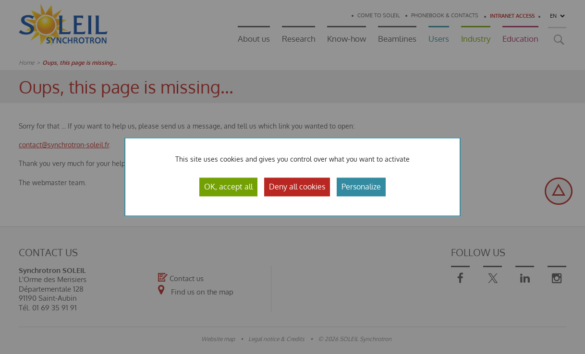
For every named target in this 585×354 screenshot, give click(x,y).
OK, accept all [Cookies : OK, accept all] (228, 186)
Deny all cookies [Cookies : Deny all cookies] (297, 186)
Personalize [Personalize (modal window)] (361, 186)
